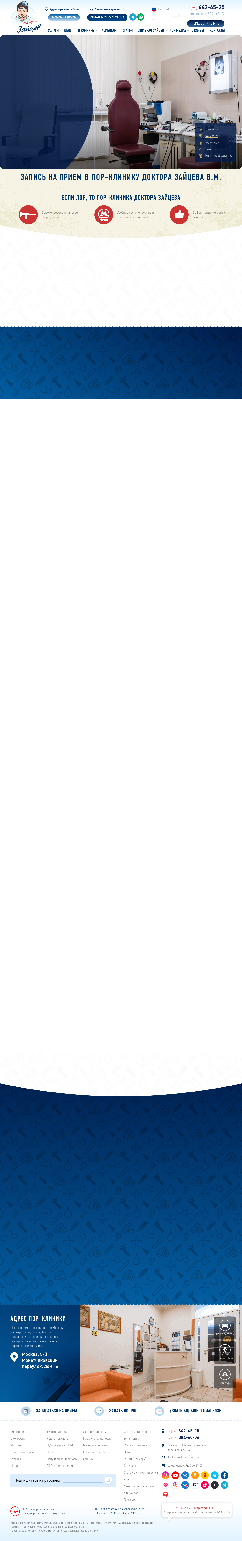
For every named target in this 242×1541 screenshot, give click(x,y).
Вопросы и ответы (22, 1452)
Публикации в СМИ (60, 1445)
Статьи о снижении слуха (141, 1472)
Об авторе (17, 1432)
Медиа (14, 1465)
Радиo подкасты (58, 1438)
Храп (127, 1479)
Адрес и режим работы (64, 9)
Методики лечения (95, 1445)
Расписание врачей (107, 9)
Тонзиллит (212, 129)
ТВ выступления (58, 1432)
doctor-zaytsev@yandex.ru (184, 1457)
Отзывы (15, 1459)
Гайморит (211, 136)
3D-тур (225, 1377)
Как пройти (225, 1352)
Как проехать (225, 1328)
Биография (18, 1438)
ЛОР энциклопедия (60, 1465)
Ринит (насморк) (135, 1459)
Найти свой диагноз (218, 155)
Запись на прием (64, 17)
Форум (51, 1452)
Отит (127, 1452)
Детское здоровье (95, 1432)
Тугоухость (212, 149)
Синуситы (130, 1465)
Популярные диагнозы (62, 1459)
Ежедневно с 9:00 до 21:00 (184, 1465)
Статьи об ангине (135, 1445)
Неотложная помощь (97, 1438)
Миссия (15, 1445)
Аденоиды (212, 142)
